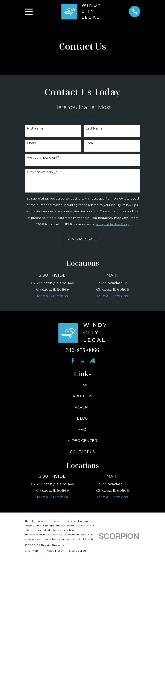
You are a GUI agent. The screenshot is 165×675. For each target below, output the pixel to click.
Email (90, 143)
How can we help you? (44, 172)
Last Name (94, 128)
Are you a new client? (43, 157)
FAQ (82, 429)
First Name (35, 128)
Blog (82, 418)
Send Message (82, 239)
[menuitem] (31, 550)
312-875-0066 (82, 349)
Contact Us (82, 452)
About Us (82, 396)
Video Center (82, 440)
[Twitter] (82, 360)
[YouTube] (92, 360)
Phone (32, 143)
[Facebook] (72, 360)
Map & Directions (52, 296)
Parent (82, 407)
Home (82, 385)
